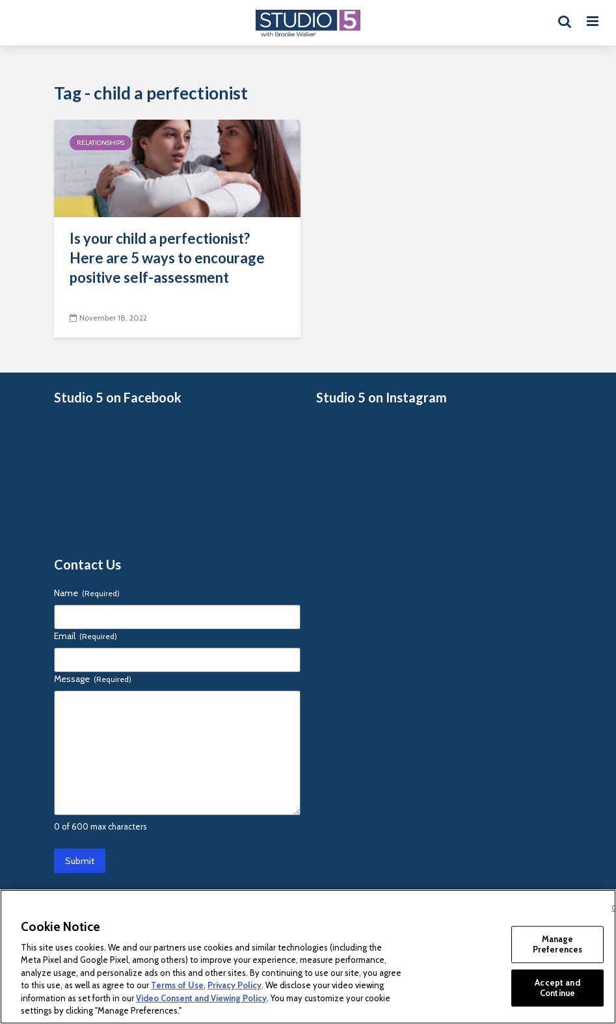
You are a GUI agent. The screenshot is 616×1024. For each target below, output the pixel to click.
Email (85, 636)
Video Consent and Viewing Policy (201, 998)
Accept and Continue (557, 987)
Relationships (100, 142)
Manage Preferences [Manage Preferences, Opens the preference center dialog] (557, 944)
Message (92, 679)
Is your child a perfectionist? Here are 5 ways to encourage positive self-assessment (167, 258)
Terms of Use (177, 985)
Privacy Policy (234, 985)
